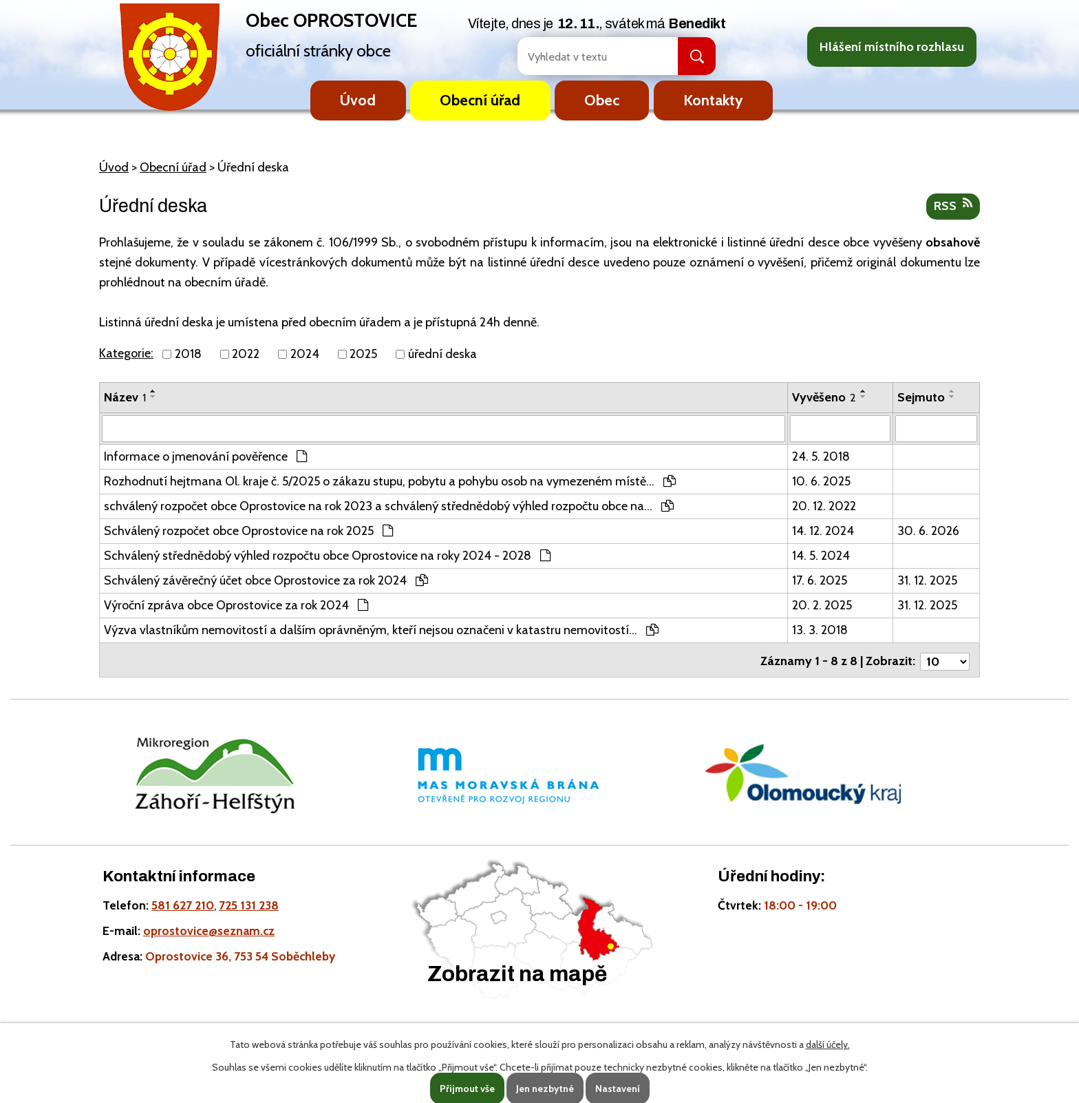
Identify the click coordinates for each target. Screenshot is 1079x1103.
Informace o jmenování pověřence (205, 455)
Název (125, 397)
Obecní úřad (480, 100)
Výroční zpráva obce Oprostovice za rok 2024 (236, 604)
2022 (245, 353)
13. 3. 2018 (820, 629)
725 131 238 (249, 901)
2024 (304, 353)
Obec (601, 100)
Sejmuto (921, 397)
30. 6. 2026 (928, 530)
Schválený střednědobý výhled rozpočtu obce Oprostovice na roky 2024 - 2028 (327, 555)
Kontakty (713, 100)
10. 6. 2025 (821, 480)
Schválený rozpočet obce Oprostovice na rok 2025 (248, 530)
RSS (953, 205)
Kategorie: (126, 353)
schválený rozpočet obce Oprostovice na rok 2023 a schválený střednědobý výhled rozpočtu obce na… (389, 505)
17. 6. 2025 (819, 579)
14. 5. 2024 (821, 555)
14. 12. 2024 (823, 530)
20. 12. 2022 (824, 505)
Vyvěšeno (824, 397)
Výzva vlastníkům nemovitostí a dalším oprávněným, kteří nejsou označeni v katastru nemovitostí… (381, 629)
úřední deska (442, 353)
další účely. (828, 1044)
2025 (363, 353)
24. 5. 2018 (821, 455)
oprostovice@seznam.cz (209, 927)
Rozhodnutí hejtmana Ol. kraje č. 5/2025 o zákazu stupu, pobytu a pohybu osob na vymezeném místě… (390, 480)
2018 (188, 353)
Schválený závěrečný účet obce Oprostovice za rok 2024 (266, 579)
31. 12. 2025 (927, 579)
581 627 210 (182, 901)
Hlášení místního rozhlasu (892, 46)
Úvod (358, 100)
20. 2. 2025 (822, 604)
